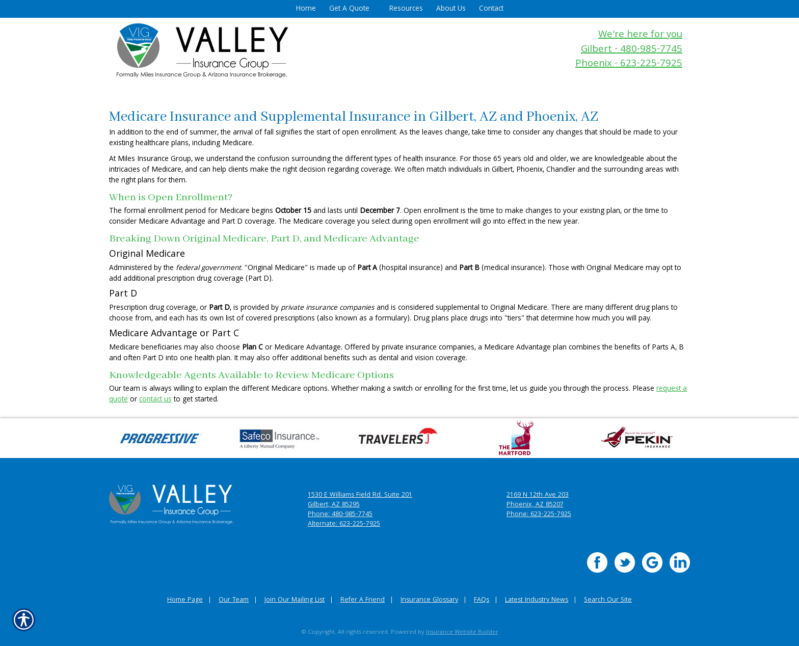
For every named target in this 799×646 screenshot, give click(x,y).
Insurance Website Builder (462, 632)
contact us (155, 400)
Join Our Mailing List (294, 600)
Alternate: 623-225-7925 (344, 524)
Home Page (185, 600)
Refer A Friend (362, 600)
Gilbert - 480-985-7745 (631, 50)
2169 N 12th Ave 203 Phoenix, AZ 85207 (538, 500)
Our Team (234, 600)
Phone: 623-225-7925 (539, 514)
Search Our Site (608, 600)
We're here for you (640, 35)
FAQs (481, 600)
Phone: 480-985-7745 (340, 514)
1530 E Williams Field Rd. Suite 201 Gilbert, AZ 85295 (360, 500)
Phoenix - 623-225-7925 (628, 64)
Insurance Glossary (429, 600)
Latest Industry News (536, 600)
